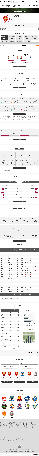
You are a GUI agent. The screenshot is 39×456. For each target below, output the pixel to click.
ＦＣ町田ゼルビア (3, 429)
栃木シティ (9, 428)
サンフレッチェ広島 (3, 438)
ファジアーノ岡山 (3, 437)
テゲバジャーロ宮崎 (11, 440)
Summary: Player (14, 6)
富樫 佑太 (10, 282)
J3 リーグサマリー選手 (26, 429)
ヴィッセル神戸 (2, 436)
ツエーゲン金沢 (18, 428)
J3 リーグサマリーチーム (27, 428)
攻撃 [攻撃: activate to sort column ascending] (25, 250)
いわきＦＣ (9, 427)
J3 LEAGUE (17, 420)
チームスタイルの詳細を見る (19, 113)
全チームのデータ (19, 139)
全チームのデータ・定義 (19, 201)
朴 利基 (10, 283)
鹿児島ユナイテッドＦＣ (19, 439)
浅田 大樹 (10, 256)
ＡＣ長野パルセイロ (19, 427)
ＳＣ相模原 (17, 425)
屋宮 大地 (10, 266)
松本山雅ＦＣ (18, 426)
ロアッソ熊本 (18, 438)
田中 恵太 (10, 270)
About (30, 5)
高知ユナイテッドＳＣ (19, 436)
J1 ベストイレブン (26, 424)
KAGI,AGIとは (33, 427)
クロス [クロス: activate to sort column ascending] (35, 250)
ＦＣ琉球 (17, 440)
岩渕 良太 (10, 278)
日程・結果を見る (19, 66)
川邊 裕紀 (10, 258)
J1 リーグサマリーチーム (27, 422)
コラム (32, 422)
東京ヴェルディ (2, 428)
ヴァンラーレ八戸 (10, 423)
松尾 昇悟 (10, 287)
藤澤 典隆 (10, 280)
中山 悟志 (10, 285)
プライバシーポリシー (19, 449)
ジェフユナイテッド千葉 (3, 425)
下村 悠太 (10, 264)
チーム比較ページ (7, 381)
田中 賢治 (10, 254)
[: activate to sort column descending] (1, 250)
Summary (24, 420)
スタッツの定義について (14, 348)
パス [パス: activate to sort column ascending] (30, 250)
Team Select (35, 5)
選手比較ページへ (29, 368)
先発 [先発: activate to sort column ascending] (16, 250)
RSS (37, 45)
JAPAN (19, 5)
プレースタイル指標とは (34, 428)
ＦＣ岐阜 (17, 429)
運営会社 (24, 449)
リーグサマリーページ (23, 119)
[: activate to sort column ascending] (2, 250)
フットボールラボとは (34, 424)
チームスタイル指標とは (25, 117)
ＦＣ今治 (9, 437)
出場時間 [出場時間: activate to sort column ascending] (20, 250)
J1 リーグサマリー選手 (26, 423)
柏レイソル (2, 426)
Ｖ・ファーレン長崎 (3, 440)
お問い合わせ (28, 449)
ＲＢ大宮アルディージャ (11, 429)
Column (24, 5)
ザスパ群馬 (17, 424)
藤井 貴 (10, 291)
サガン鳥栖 (9, 438)
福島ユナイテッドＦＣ (19, 422)
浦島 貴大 (10, 260)
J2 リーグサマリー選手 (26, 426)
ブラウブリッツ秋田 (11, 425)
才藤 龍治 (10, 289)
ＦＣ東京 (1, 427)
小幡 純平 (10, 276)
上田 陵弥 (10, 268)
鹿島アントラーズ (3, 422)
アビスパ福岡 (2, 439)
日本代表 (32, 423)
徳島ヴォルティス (10, 436)
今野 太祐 (10, 253)
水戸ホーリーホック (3, 423)
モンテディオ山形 (10, 426)
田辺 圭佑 (10, 272)
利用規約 (10, 449)
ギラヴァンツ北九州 (19, 437)
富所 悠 (10, 274)
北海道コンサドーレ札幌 (11, 422)
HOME (3, 5)
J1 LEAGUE (2, 420)
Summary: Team (8, 6)
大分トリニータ (10, 439)
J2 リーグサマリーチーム (27, 425)
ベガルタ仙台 (10, 424)
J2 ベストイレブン (26, 427)
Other (32, 420)
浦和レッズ (2, 424)
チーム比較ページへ (10, 368)
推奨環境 (14, 449)
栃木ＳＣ (17, 423)
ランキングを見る (19, 87)
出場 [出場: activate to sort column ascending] (14, 250)
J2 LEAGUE (9, 420)
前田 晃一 (10, 262)
